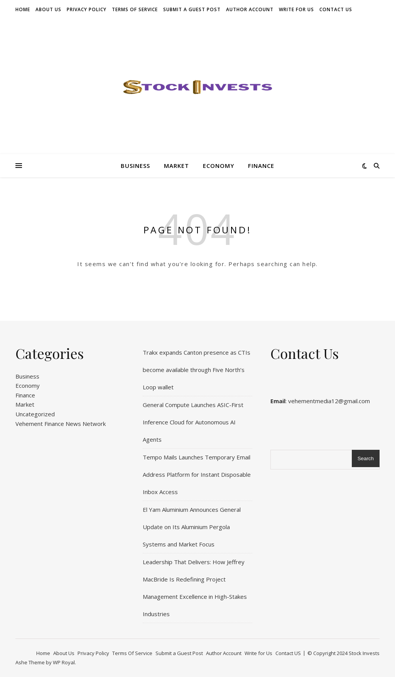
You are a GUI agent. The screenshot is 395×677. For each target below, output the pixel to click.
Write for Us (296, 9)
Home (22, 9)
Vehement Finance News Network (60, 423)
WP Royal (64, 662)
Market (176, 165)
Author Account (249, 9)
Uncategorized (35, 414)
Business (135, 165)
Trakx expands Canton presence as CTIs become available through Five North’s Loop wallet (196, 370)
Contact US (335, 9)
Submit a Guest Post (192, 9)
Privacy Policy (86, 9)
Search (366, 458)
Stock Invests (364, 653)
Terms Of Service (135, 9)
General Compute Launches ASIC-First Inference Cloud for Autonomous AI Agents (193, 422)
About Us (48, 9)
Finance (261, 165)
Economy (218, 165)
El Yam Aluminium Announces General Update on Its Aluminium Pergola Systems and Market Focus (192, 527)
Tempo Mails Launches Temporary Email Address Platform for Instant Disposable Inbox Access (197, 474)
